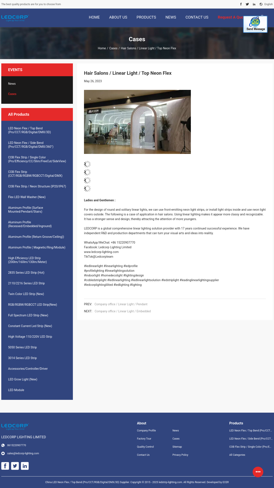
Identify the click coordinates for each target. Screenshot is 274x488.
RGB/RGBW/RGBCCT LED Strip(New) (32, 304)
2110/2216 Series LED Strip (26, 283)
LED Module (16, 390)
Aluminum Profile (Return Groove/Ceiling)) (36, 236)
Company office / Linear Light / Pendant (120, 304)
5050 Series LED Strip (22, 347)
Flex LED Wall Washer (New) (27, 197)
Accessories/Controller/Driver (28, 368)
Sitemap (177, 446)
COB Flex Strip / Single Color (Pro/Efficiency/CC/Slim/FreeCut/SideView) (37, 159)
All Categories (237, 454)
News (12, 83)
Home (102, 48)
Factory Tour (144, 438)
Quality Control (145, 446)
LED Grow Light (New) (22, 379)
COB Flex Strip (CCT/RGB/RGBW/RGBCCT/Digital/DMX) (35, 173)
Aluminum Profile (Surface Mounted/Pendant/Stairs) (25, 209)
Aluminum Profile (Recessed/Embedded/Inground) (30, 224)
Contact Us (143, 454)
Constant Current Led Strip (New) (30, 326)
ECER (225, 482)
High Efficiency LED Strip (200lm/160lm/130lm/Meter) (27, 260)
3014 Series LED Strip (22, 358)
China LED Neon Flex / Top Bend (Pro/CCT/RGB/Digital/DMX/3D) (82, 482)
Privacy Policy (180, 454)
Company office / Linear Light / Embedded (123, 311)
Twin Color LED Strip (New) (26, 294)
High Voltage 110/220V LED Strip (30, 336)
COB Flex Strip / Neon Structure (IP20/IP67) (37, 186)
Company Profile (146, 430)
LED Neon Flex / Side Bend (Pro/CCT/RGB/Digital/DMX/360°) (30, 144)
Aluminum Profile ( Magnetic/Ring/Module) (36, 247)
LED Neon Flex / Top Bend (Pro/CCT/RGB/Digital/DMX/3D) (29, 130)
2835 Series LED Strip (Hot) (26, 272)
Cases (113, 48)
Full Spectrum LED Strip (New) (28, 315)
